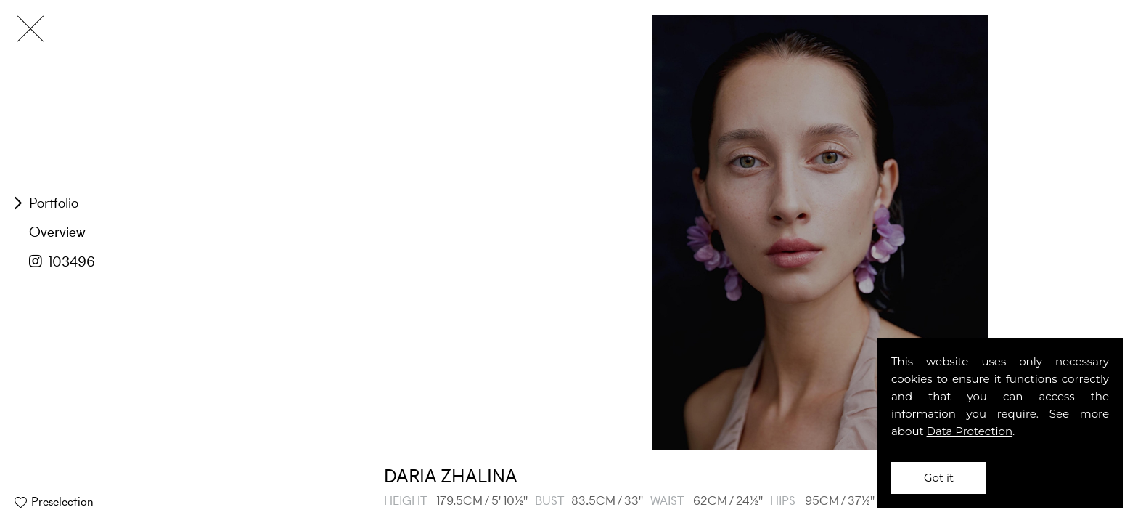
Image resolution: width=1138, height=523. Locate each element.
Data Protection (970, 431)
